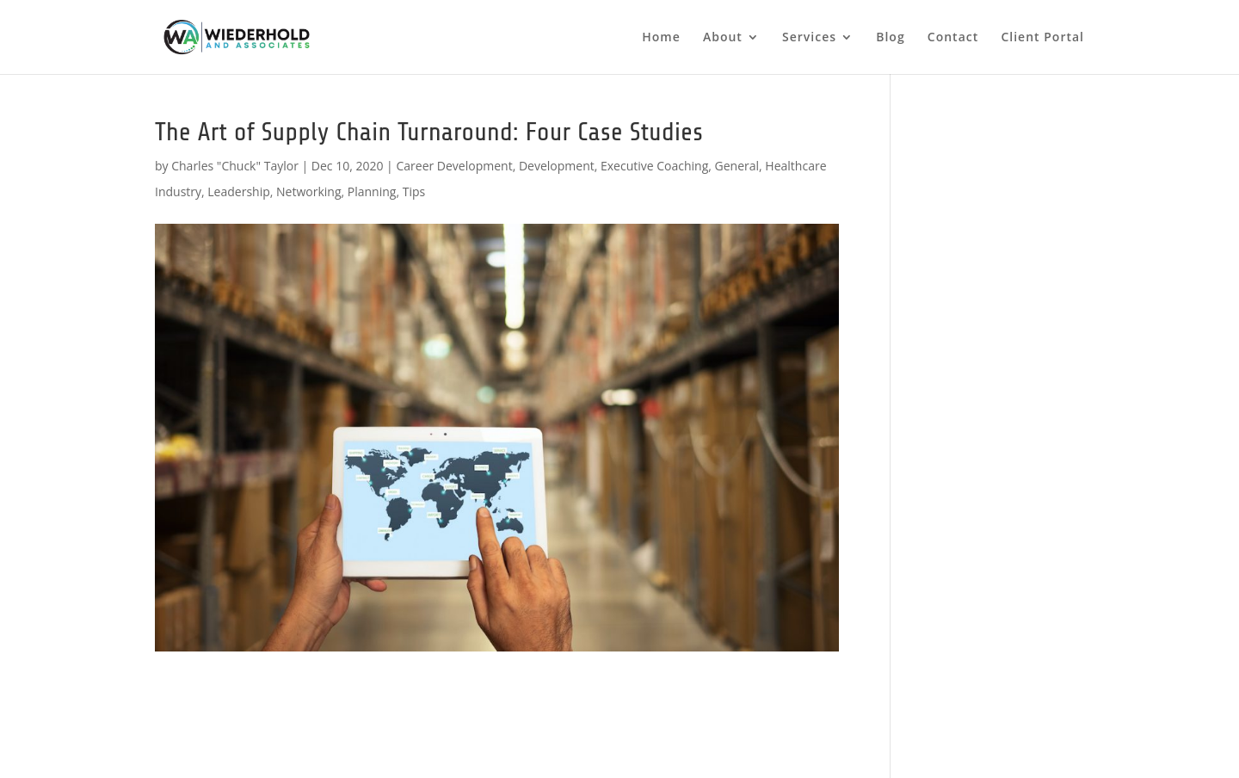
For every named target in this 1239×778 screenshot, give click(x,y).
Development (557, 165)
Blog (890, 38)
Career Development (454, 165)
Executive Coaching (654, 165)
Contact (953, 38)
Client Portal (1042, 38)
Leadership (238, 191)
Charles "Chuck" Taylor (235, 165)
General (737, 165)
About (723, 38)
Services (809, 38)
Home (661, 38)
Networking (308, 191)
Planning (372, 191)
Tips (414, 191)
